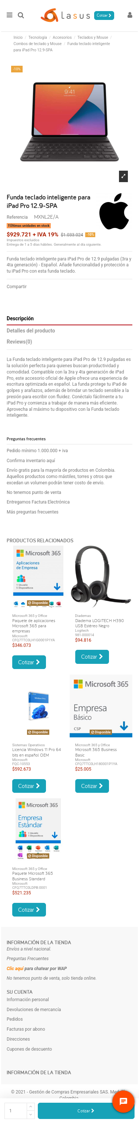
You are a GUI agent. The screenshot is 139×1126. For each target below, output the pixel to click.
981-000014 (84, 635)
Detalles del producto (31, 331)
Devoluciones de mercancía (34, 1009)
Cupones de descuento (29, 1049)
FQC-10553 (21, 764)
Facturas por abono (26, 1029)
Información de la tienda (39, 942)
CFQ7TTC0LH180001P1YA (96, 764)
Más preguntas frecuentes (33, 512)
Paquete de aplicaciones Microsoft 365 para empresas (33, 626)
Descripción (20, 318)
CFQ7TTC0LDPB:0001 (29, 888)
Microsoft (19, 636)
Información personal (28, 999)
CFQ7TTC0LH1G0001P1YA (33, 640)
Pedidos (15, 1019)
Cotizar (86, 1110)
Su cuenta (20, 992)
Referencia (17, 217)
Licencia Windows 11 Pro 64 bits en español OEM (36, 752)
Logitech (82, 630)
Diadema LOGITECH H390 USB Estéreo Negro (99, 623)
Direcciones (18, 1039)
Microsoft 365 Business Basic (96, 752)
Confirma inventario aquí (31, 460)
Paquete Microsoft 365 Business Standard (32, 875)
